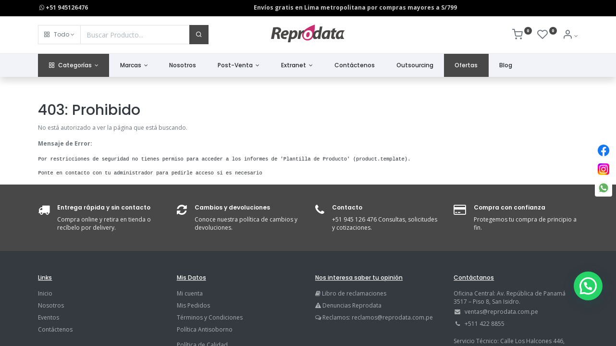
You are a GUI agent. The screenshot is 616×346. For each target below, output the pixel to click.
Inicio (45, 293)
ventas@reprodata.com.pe (501, 312)
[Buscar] (199, 34)
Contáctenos (55, 329)
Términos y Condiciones (210, 317)
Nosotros (51, 305)
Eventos (48, 317)
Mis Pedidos (193, 305)
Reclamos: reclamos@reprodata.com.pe (377, 317)
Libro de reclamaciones (354, 293)
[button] (59, 34)
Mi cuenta (190, 293)
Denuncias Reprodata (348, 305)
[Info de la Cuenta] (570, 36)
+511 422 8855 (485, 324)
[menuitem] (183, 65)
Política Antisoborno (205, 329)
